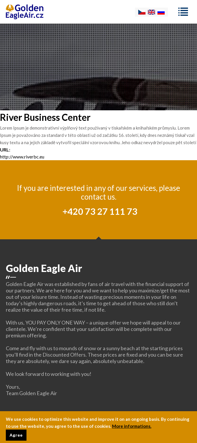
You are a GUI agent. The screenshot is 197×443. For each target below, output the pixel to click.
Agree (16, 436)
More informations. (131, 427)
